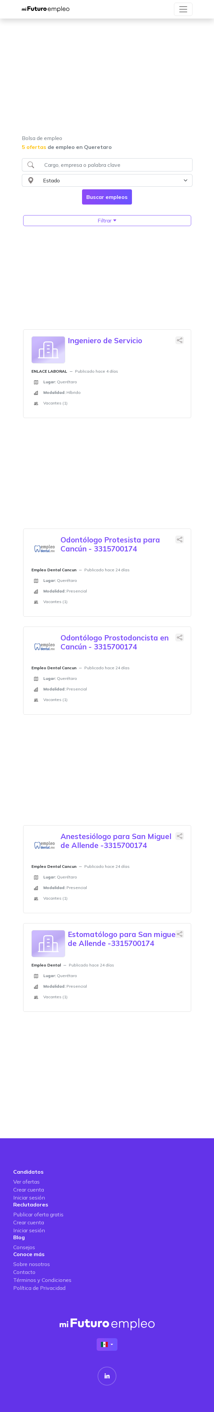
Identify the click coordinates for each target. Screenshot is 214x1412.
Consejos (24, 1247)
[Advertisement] (107, 80)
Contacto (24, 1272)
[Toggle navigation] (183, 9)
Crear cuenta (28, 1189)
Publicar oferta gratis (38, 1214)
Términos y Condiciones (42, 1280)
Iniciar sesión (29, 1197)
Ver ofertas (26, 1181)
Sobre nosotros (31, 1264)
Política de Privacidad (39, 1288)
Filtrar (107, 220)
